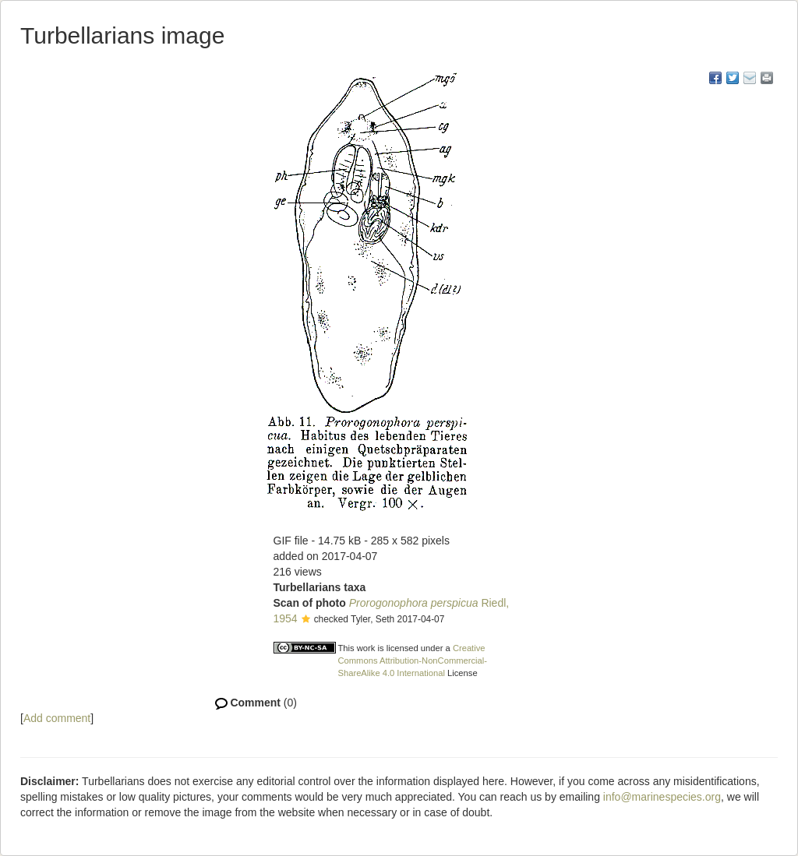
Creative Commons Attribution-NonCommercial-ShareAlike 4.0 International (413, 660)
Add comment (56, 718)
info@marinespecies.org (662, 797)
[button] (306, 620)
